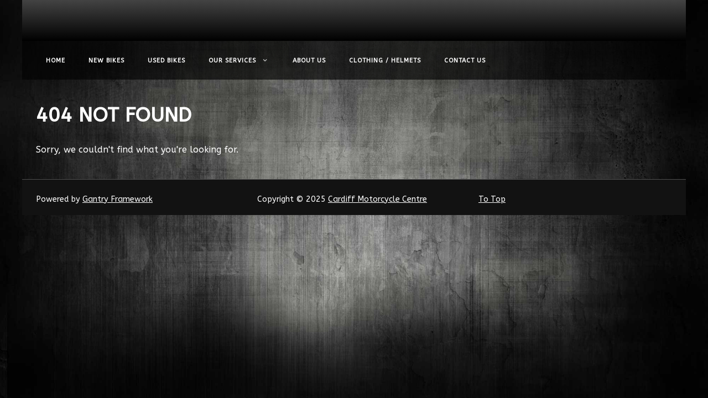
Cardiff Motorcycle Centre (377, 199)
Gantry (117, 199)
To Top (492, 199)
